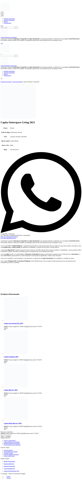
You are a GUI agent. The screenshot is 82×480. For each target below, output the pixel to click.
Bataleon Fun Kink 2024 (9, 461)
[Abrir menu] (2, 12)
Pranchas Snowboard (6, 81)
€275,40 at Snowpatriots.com (8, 238)
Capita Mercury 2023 (11, 390)
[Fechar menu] (2, 15)
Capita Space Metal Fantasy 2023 (11, 471)
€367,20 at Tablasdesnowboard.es (9, 236)
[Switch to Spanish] (7, 478)
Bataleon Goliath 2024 (9, 463)
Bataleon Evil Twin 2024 (9, 466)
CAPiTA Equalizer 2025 (9, 468)
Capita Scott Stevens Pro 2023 (13, 323)
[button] (41, 79)
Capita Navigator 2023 (11, 357)
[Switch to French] (7, 476)
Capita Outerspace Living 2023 (9, 37)
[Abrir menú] (1, 54)
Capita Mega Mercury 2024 (12, 423)
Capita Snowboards (17, 81)
